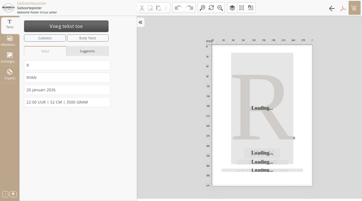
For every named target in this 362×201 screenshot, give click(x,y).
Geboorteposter (31, 3)
